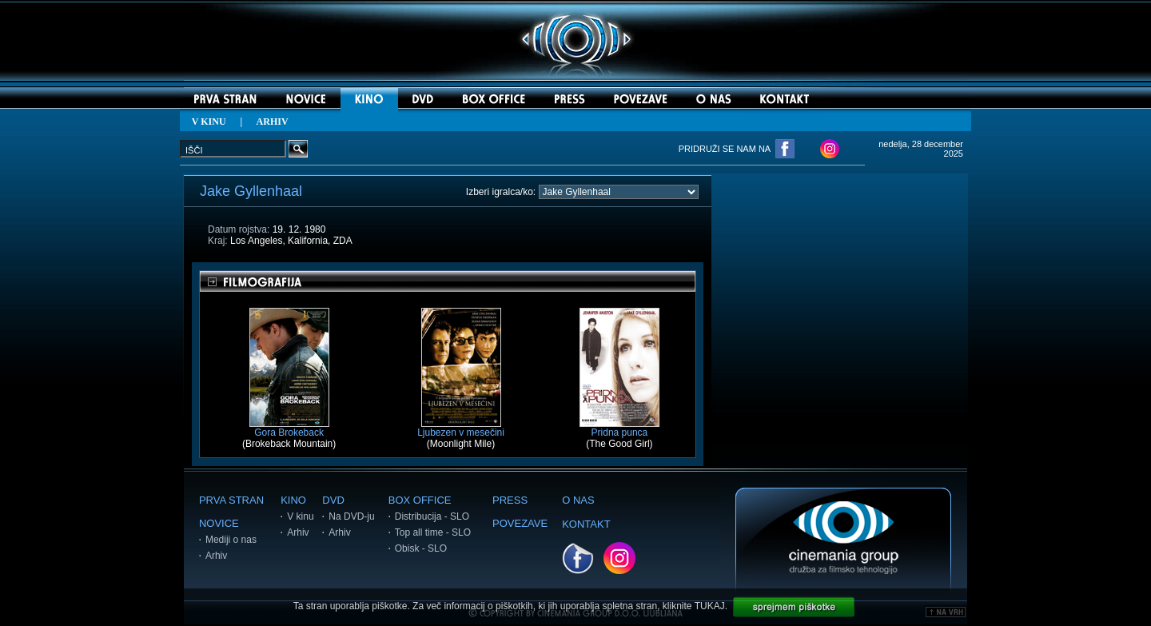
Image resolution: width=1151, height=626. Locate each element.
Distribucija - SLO (432, 516)
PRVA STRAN (231, 500)
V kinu (300, 516)
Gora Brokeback (289, 428)
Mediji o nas (231, 539)
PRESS (510, 500)
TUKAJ (710, 606)
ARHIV (273, 121)
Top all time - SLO (433, 532)
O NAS (578, 500)
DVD (333, 500)
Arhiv (216, 555)
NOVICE (219, 523)
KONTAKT (586, 524)
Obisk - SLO (421, 548)
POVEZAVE (520, 523)
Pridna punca (619, 428)
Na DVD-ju (351, 516)
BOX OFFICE (420, 500)
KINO (293, 500)
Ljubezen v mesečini (460, 428)
